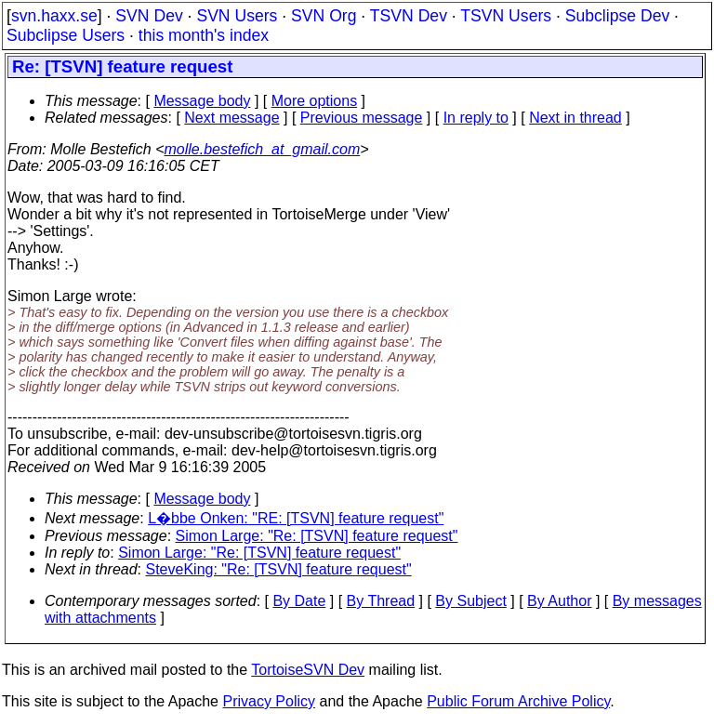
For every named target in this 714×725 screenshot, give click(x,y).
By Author (559, 601)
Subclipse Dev (617, 16)
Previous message (361, 117)
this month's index (204, 35)
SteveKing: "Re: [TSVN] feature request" (279, 569)
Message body (201, 101)
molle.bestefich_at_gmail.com (263, 149)
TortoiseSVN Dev (307, 670)
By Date (298, 601)
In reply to (476, 117)
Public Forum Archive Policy (518, 701)
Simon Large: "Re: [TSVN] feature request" (317, 536)
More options (314, 101)
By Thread (381, 601)
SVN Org (323, 16)
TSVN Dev (408, 16)
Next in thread (575, 117)
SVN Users (236, 16)
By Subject (470, 601)
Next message (231, 117)
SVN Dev (148, 16)
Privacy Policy (268, 701)
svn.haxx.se (54, 16)
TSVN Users (505, 16)
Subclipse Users (66, 35)
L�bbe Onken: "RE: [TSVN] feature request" (295, 518)
